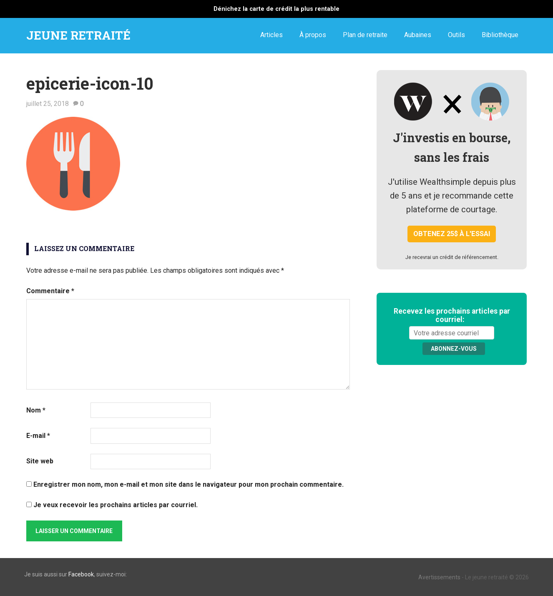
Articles (271, 35)
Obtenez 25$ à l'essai (451, 234)
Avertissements (439, 577)
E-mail (38, 436)
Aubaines (417, 35)
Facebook (81, 574)
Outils (456, 35)
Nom (35, 410)
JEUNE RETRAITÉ (78, 35)
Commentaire (50, 291)
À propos (312, 35)
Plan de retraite (365, 35)
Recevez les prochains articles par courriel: (452, 315)
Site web (39, 461)
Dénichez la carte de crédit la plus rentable (276, 9)
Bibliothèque (500, 35)
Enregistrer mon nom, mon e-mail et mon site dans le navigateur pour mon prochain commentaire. (188, 484)
